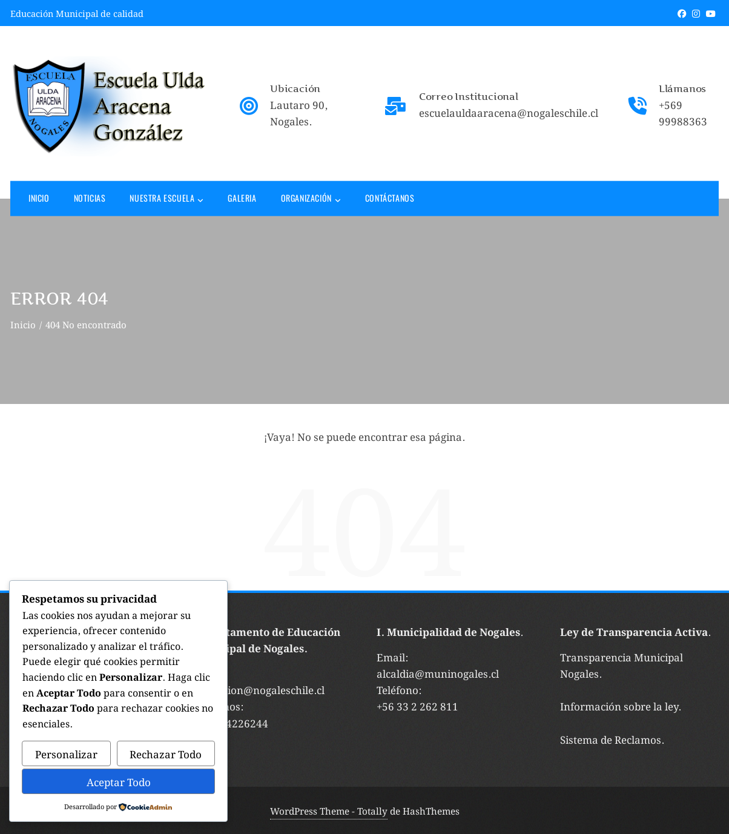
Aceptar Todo (119, 781)
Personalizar (66, 753)
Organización (311, 199)
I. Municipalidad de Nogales (448, 631)
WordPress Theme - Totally (329, 810)
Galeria (242, 197)
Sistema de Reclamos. (612, 739)
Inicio (39, 197)
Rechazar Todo (166, 753)
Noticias (90, 197)
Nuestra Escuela (166, 199)
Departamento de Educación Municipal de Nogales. (267, 639)
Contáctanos (390, 197)
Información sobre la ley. (620, 705)
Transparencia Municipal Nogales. (621, 665)
